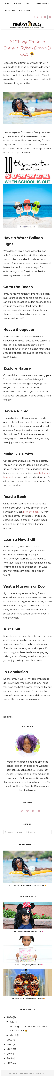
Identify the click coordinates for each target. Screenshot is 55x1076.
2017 (9, 1063)
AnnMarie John (41, 1073)
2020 (10, 1049)
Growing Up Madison (21, 1073)
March (13, 1035)
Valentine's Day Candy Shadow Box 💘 (28, 965)
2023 (10, 1039)
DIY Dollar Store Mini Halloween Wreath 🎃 (28, 998)
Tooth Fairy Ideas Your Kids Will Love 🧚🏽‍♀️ (28, 931)
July (12, 1022)
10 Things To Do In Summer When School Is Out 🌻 (27, 885)
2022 (10, 1044)
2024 (10, 1017)
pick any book (31, 511)
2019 (9, 1053)
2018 (9, 1058)
